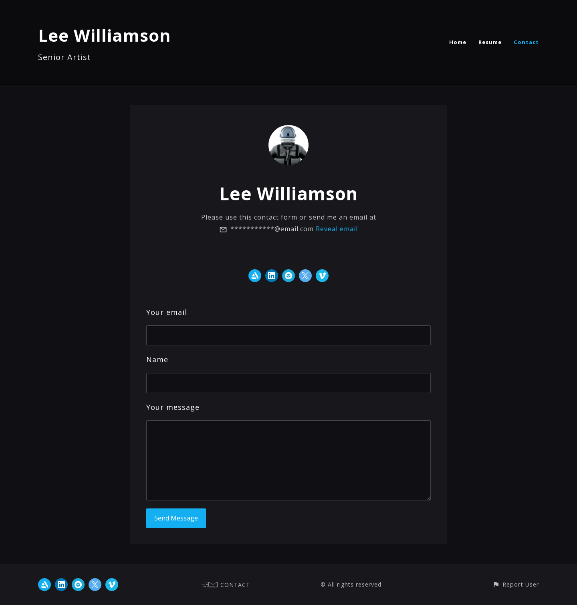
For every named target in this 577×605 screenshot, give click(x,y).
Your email (166, 312)
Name (157, 359)
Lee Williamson (104, 35)
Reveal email (337, 228)
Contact (526, 42)
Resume (490, 42)
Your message (173, 407)
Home (457, 42)
